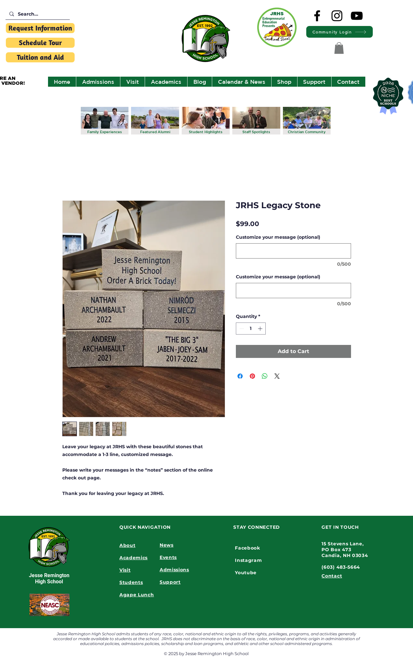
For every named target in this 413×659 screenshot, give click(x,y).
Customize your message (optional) (278, 237)
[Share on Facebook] (240, 376)
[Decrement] (241, 328)
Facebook (247, 548)
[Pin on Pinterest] (252, 376)
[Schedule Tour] (40, 43)
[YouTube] (356, 15)
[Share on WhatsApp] (265, 376)
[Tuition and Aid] (40, 57)
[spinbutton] (251, 328)
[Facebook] (317, 15)
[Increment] (261, 328)
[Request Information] (40, 28)
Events (168, 557)
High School (49, 581)
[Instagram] (337, 15)
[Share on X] (277, 376)
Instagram (248, 560)
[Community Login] (339, 32)
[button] (339, 48)
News (167, 545)
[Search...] (37, 14)
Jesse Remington (49, 575)
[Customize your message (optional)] (293, 251)
